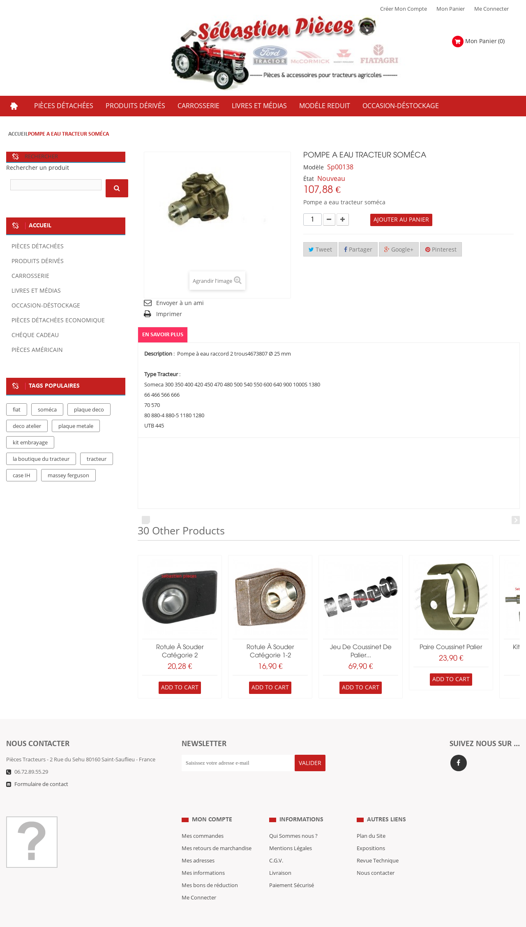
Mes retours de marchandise (216, 832)
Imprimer (169, 314)
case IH (21, 475)
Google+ (398, 249)
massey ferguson (68, 475)
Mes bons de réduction (210, 869)
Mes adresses (198, 844)
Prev (146, 520)
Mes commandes (203, 819)
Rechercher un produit (37, 167)
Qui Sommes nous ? (293, 819)
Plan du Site (371, 819)
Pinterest (441, 249)
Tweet (320, 249)
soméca (47, 410)
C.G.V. (276, 844)
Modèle (313, 167)
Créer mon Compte (403, 9)
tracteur (96, 459)
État (308, 179)
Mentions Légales (290, 832)
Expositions (371, 832)
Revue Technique (378, 844)
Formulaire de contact (41, 784)
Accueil (18, 134)
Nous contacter (375, 856)
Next (516, 520)
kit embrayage (30, 442)
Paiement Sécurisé (291, 869)
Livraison (280, 856)
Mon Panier (450, 9)
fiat (17, 410)
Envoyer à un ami (180, 303)
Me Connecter (491, 9)
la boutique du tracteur (41, 459)
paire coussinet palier (451, 647)
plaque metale (75, 426)
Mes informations (203, 856)
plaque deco (89, 410)
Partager (358, 249)
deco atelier (27, 426)
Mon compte (212, 803)
